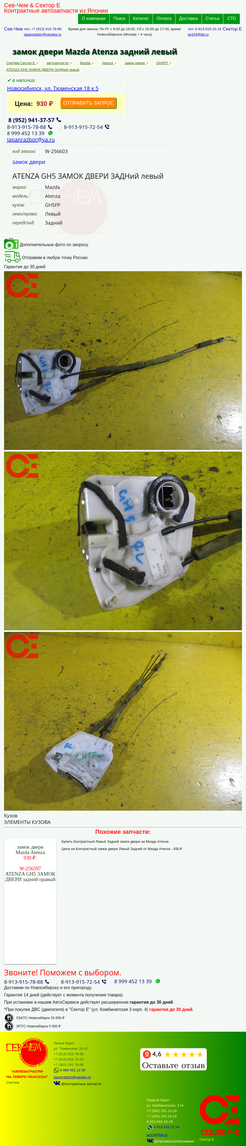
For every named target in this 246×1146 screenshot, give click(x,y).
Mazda (86, 63)
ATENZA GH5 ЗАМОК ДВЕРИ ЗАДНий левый (42, 70)
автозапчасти (58, 63)
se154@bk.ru (198, 34)
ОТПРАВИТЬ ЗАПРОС (88, 103)
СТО (231, 18)
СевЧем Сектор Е (21, 63)
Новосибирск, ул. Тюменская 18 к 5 (53, 88)
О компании (94, 18)
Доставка (188, 18)
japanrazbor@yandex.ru (42, 34)
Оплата (164, 18)
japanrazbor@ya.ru (31, 139)
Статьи (213, 18)
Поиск (119, 18)
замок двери (135, 63)
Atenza (108, 63)
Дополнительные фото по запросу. (46, 244)
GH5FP (162, 63)
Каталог (141, 18)
